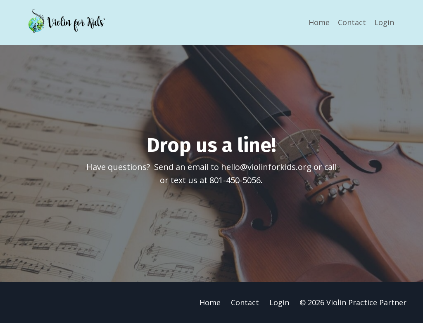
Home (319, 22)
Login (384, 22)
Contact (352, 22)
